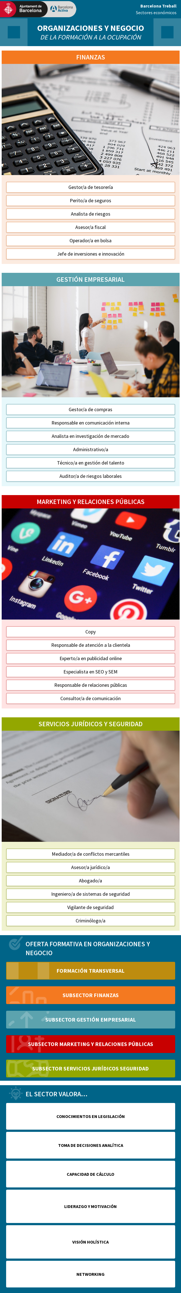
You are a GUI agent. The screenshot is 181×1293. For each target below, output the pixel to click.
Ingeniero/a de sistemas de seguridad (90, 894)
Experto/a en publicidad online (90, 658)
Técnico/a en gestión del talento (90, 463)
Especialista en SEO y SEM (90, 671)
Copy (90, 631)
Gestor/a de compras (90, 409)
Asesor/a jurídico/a (90, 867)
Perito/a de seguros (90, 200)
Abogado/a (90, 880)
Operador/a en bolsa (90, 240)
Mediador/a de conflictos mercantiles (91, 854)
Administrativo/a (90, 449)
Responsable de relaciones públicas (90, 685)
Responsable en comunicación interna (90, 423)
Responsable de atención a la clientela (90, 645)
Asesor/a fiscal (90, 227)
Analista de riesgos (90, 214)
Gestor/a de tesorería (90, 187)
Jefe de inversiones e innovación (90, 254)
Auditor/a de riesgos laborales (90, 476)
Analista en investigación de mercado (90, 436)
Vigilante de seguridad (90, 907)
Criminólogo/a (90, 920)
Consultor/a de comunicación (90, 698)
